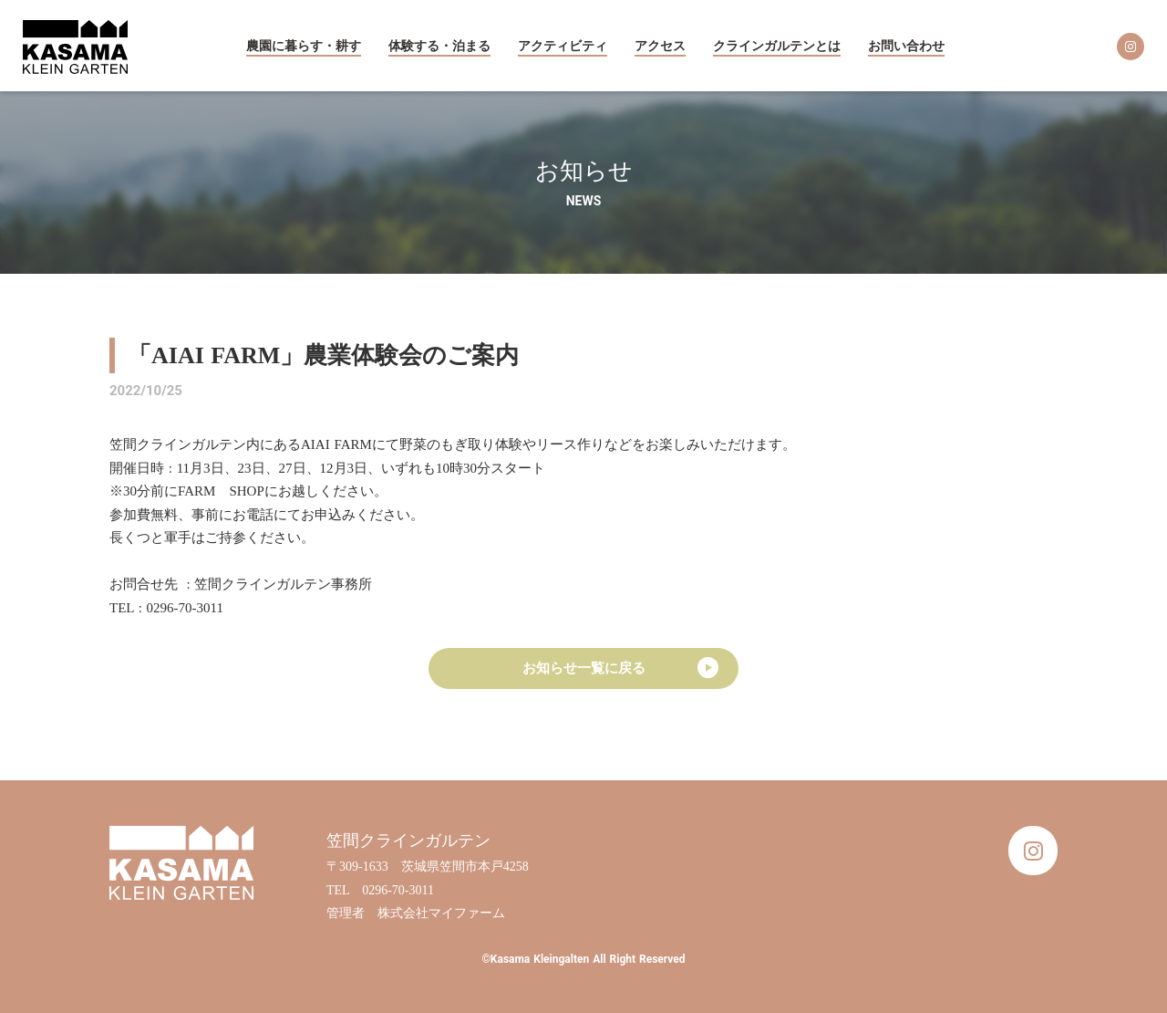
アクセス (660, 46)
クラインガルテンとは (777, 46)
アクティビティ (562, 46)
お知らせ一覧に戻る (583, 668)
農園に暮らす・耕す (303, 46)
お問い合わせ (906, 46)
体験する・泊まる (439, 46)
